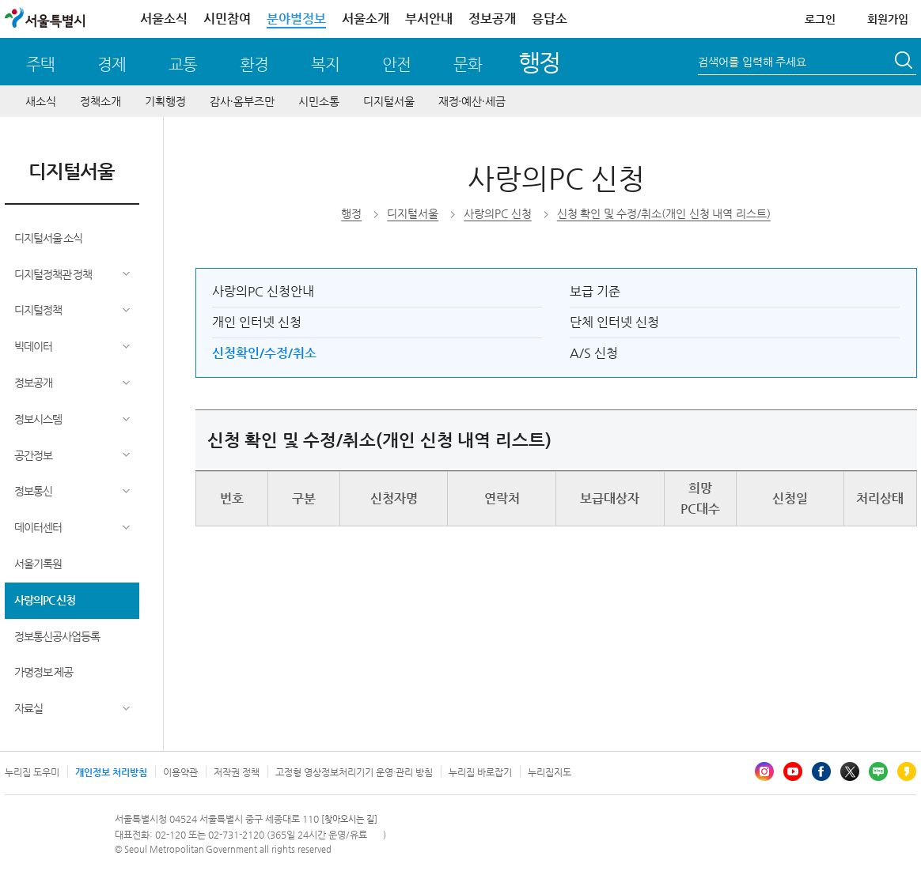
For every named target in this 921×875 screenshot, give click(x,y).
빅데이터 (33, 346)
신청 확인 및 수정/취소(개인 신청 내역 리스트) (664, 213)
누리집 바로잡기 (480, 772)
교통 (183, 64)
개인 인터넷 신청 (256, 322)
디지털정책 (38, 310)
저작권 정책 (237, 772)
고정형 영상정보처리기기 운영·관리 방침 (354, 772)
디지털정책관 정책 (53, 274)
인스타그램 (764, 771)
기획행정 (165, 101)
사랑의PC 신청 (45, 600)
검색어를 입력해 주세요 (752, 61)
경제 (111, 64)
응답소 (549, 18)
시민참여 (227, 18)
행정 (539, 62)
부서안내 (429, 18)
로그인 (820, 19)
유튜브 (792, 771)
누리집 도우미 (32, 772)
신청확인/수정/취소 (264, 352)
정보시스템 (38, 419)
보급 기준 (595, 291)
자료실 (28, 708)
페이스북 (821, 771)
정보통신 (33, 491)
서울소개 (365, 18)
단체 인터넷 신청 (614, 322)
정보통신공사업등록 (57, 636)
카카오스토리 (906, 771)
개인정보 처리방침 (111, 772)
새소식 (40, 101)
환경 (254, 64)
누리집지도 (549, 772)
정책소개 (100, 101)
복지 (325, 64)
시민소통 (318, 101)
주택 (40, 64)
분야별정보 (296, 18)
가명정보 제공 (44, 672)
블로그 (878, 771)
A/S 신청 (594, 352)
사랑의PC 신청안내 (263, 291)
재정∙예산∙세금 (472, 101)
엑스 (849, 771)
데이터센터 (38, 527)
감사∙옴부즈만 (242, 101)
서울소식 (164, 18)
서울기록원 (38, 563)
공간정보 (33, 455)
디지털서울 (389, 101)
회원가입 (887, 19)
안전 (396, 64)
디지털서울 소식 (48, 238)
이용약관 (180, 772)
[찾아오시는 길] (349, 819)
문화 (467, 64)
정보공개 (492, 18)
